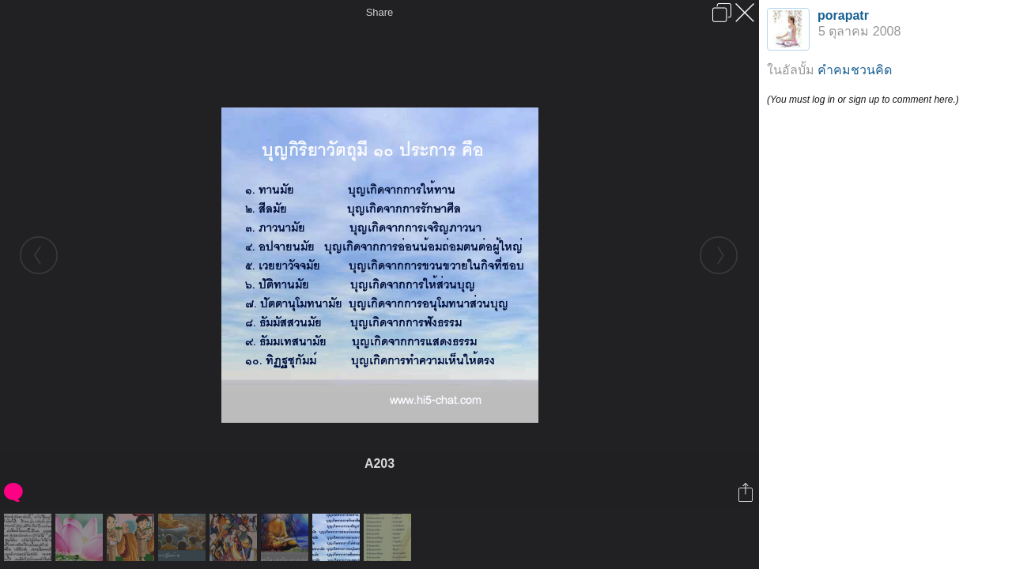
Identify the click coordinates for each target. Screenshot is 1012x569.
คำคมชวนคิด (855, 70)
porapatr (843, 15)
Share (380, 12)
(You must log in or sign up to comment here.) (863, 99)
